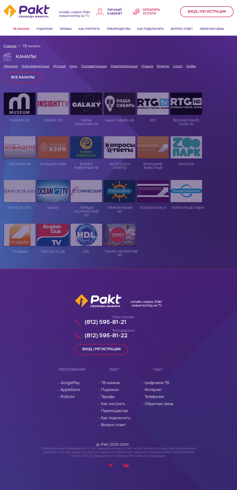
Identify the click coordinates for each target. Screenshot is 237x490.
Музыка (147, 66)
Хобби (191, 66)
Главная (9, 46)
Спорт (178, 66)
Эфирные (10, 66)
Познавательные (94, 66)
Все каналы (22, 77)
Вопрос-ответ (182, 29)
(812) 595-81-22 (106, 335)
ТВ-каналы (21, 29)
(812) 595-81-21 (105, 322)
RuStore (67, 397)
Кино (73, 66)
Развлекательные (124, 66)
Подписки (44, 29)
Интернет (153, 390)
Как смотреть (89, 29)
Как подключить (150, 29)
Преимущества (118, 29)
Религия (163, 66)
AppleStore (70, 390)
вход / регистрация (207, 11)
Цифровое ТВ (157, 383)
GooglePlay (70, 383)
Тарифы (65, 29)
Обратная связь (212, 29)
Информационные (35, 66)
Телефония (154, 397)
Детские (59, 66)
